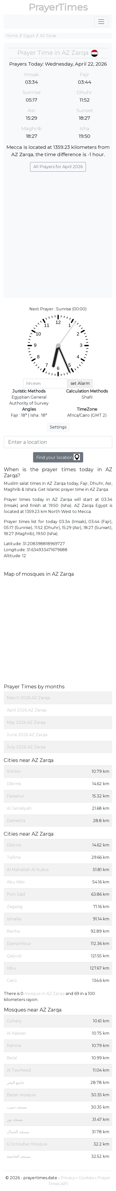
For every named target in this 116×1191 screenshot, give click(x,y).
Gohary (14, 1021)
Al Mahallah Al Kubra (28, 869)
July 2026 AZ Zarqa (26, 747)
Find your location (58, 457)
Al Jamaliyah (19, 808)
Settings (58, 427)
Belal (12, 1058)
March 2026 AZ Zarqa (28, 697)
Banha (13, 931)
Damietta (16, 820)
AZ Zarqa (48, 35)
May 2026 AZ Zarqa (26, 722)
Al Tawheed (19, 1070)
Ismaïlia (14, 919)
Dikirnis (14, 783)
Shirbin (14, 771)
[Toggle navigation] (101, 22)
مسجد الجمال (18, 1131)
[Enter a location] (58, 442)
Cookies (86, 1177)
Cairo (12, 980)
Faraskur (15, 796)
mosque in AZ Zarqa (44, 993)
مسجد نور (15, 1119)
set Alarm (80, 383)
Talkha (14, 857)
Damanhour (19, 943)
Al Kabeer (16, 1033)
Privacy (68, 1177)
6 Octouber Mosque (27, 1144)
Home (12, 35)
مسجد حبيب (17, 1107)
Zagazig (15, 906)
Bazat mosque (21, 1094)
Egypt (29, 35)
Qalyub (14, 956)
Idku (11, 968)
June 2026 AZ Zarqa (27, 734)
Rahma (14, 1045)
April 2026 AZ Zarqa (26, 710)
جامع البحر (15, 1082)
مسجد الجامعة (19, 1156)
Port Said (16, 894)
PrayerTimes (58, 7)
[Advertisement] (58, 232)
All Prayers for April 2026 (58, 166)
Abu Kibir (16, 882)
